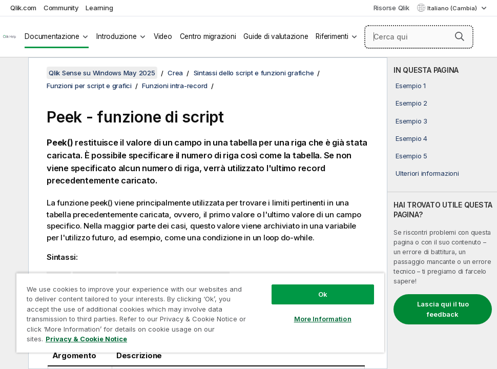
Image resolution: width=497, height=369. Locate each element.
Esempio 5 (411, 156)
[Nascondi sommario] (12, 73)
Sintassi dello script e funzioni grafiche (254, 73)
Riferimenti (332, 36)
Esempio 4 (411, 138)
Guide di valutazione (275, 36)
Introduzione (116, 36)
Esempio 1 (411, 85)
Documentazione (52, 36)
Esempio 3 (411, 121)
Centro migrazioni (208, 36)
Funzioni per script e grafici (89, 85)
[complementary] (442, 213)
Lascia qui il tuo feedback (443, 309)
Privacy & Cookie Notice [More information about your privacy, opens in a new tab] (86, 339)
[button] (459, 36)
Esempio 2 (411, 103)
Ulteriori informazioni (427, 173)
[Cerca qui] (418, 37)
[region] (200, 313)
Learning (99, 8)
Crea (175, 73)
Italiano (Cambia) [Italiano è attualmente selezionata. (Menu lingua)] (453, 8)
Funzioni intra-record (175, 85)
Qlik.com (23, 8)
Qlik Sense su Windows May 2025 (102, 73)
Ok (322, 294)
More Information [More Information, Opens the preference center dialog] (322, 319)
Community (61, 8)
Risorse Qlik (391, 8)
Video (163, 36)
